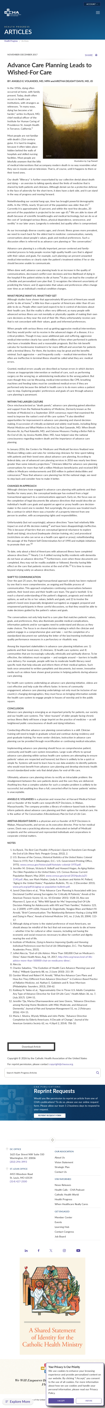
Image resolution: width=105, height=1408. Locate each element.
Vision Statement (64, 1162)
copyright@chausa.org (61, 1064)
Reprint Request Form (49, 1115)
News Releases (63, 1185)
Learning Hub (62, 1227)
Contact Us (61, 1172)
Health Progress (11, 41)
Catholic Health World (67, 1194)
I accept (61, 1401)
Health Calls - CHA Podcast (69, 1190)
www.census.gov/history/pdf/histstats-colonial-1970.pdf (50, 864)
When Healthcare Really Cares (71, 1204)
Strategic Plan (62, 1167)
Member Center (63, 1217)
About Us (60, 1157)
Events (58, 1222)
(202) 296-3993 (18, 1162)
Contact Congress (64, 1232)
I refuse (88, 1401)
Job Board (60, 1236)
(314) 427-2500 (18, 1181)
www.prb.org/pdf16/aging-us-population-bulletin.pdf (41, 887)
